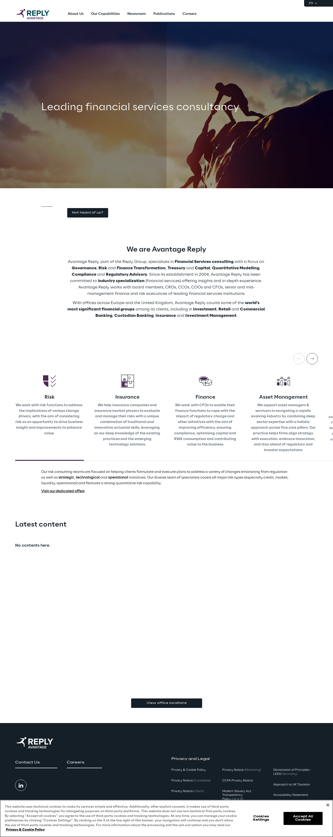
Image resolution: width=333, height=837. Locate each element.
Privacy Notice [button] (191, 780)
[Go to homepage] (37, 14)
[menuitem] (76, 14)
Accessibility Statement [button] (290, 795)
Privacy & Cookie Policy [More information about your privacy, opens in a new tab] (25, 830)
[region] (166, 818)
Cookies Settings (261, 818)
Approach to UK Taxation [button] (291, 784)
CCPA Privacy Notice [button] (237, 780)
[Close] (328, 805)
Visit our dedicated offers (62, 491)
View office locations (167, 703)
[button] (87, 213)
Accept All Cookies (303, 818)
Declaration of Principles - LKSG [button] (292, 772)
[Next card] (312, 358)
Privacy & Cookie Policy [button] (188, 770)
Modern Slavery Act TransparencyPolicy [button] (236, 795)
